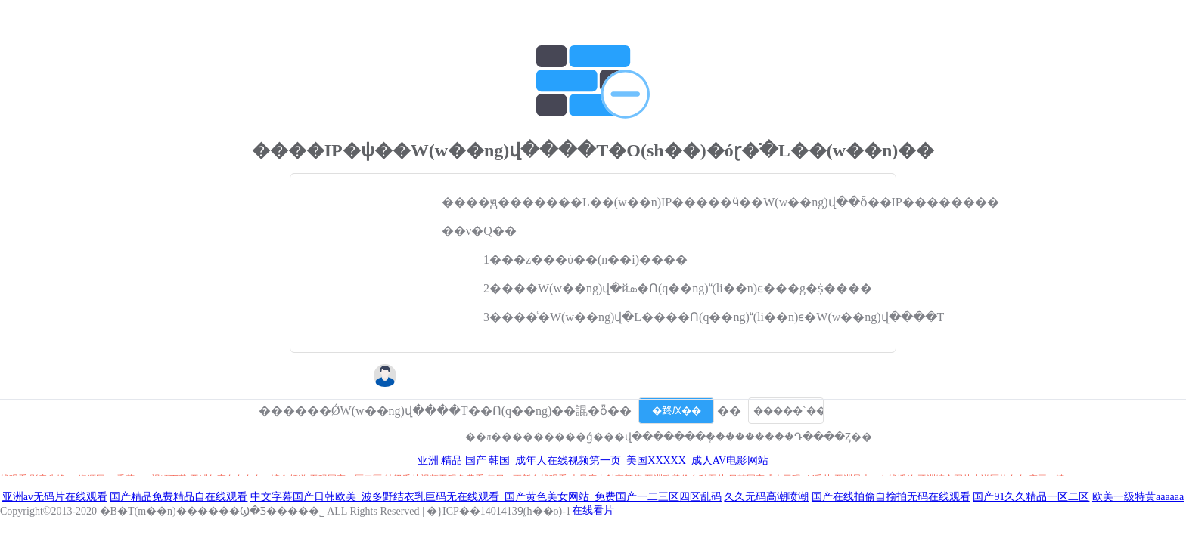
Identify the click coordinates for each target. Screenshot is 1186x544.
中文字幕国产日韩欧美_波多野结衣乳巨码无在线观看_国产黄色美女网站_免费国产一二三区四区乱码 (486, 496)
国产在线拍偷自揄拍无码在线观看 (891, 496)
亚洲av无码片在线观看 (54, 496)
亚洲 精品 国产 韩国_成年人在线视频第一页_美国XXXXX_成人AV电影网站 (593, 460)
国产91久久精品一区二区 (1031, 496)
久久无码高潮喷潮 (766, 496)
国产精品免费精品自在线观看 (178, 496)
